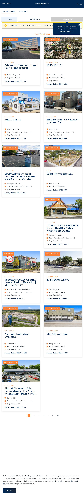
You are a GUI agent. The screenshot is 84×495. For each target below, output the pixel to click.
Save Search (68, 19)
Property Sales (8, 11)
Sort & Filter (35, 19)
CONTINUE (9, 490)
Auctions (23, 11)
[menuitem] (8, 11)
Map (10, 19)
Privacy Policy (59, 481)
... (48, 416)
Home (42, 4)
